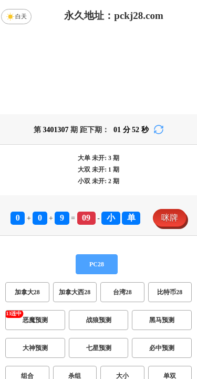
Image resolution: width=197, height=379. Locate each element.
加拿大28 (27, 292)
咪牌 (169, 217)
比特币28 (169, 292)
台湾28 (122, 292)
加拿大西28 (74, 292)
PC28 (96, 264)
